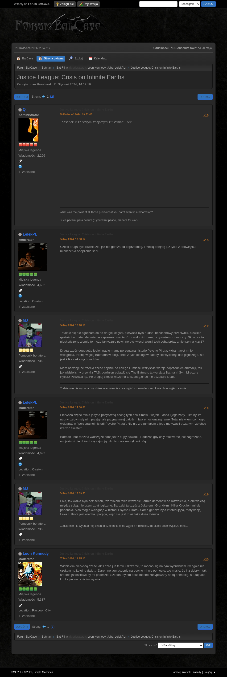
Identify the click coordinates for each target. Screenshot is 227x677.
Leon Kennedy (96, 67)
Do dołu (22, 97)
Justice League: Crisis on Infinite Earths (86, 109)
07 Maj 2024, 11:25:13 (72, 558)
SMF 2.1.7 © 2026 (21, 672)
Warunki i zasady (191, 672)
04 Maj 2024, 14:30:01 (72, 407)
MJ (25, 320)
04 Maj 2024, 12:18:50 (72, 325)
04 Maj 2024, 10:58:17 (72, 239)
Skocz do (150, 645)
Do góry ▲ (209, 672)
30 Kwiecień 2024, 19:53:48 (76, 114)
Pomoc (176, 672)
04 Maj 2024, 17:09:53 (72, 493)
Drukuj (205, 97)
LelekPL (120, 67)
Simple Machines (43, 672)
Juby (110, 67)
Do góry (22, 626)
